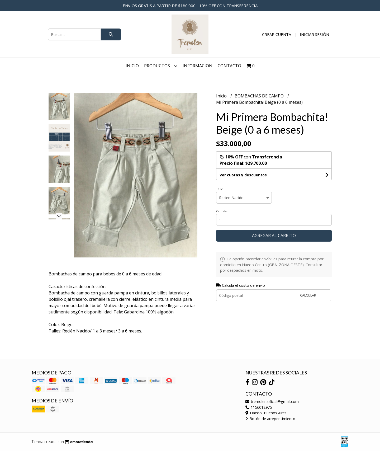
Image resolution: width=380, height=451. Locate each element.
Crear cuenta (276, 34)
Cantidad (222, 211)
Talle (219, 189)
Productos (160, 66)
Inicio (132, 66)
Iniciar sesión (314, 34)
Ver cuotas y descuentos (243, 174)
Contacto (229, 66)
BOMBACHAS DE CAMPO (260, 96)
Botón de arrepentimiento (270, 418)
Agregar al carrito (274, 235)
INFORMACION (197, 66)
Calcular (308, 295)
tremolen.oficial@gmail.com (272, 401)
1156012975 (258, 407)
